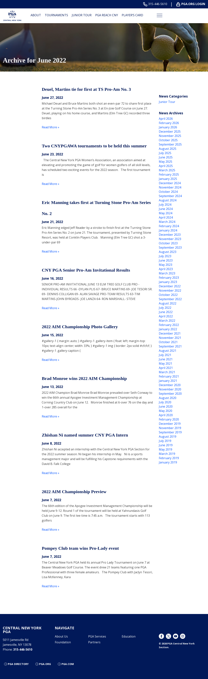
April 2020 (166, 415)
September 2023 (170, 247)
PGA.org (45, 664)
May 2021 (165, 363)
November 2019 (170, 428)
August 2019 (167, 436)
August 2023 (167, 252)
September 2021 (170, 346)
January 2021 (168, 381)
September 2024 (170, 196)
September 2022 (170, 299)
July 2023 (165, 256)
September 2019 (170, 432)
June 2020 (166, 406)
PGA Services (97, 636)
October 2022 (168, 295)
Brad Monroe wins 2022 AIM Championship (84, 378)
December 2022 (170, 286)
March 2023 (167, 273)
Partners (94, 642)
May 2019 (165, 449)
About (36, 15)
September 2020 (170, 394)
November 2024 (170, 187)
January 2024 (168, 230)
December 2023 (170, 235)
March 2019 (167, 454)
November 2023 (170, 239)
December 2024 (170, 183)
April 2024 (166, 217)
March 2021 (167, 372)
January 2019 (168, 462)
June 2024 (166, 209)
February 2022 (169, 325)
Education (128, 636)
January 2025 (168, 179)
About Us (61, 636)
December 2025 (170, 131)
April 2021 (166, 368)
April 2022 (166, 316)
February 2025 (169, 174)
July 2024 (165, 204)
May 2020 (165, 411)
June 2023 (166, 260)
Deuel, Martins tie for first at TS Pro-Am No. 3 (86, 89)
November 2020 (170, 389)
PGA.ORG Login (191, 4)
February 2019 (169, 458)
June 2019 (166, 445)
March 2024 (167, 222)
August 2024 (167, 200)
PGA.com (68, 664)
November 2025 (170, 136)
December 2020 (170, 385)
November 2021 (170, 338)
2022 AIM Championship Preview (74, 491)
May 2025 (165, 162)
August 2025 (167, 149)
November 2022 (170, 290)
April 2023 (166, 269)
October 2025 (168, 140)
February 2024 (169, 226)
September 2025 (170, 144)
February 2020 (169, 419)
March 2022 (167, 320)
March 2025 (167, 170)
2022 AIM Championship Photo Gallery (80, 326)
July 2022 (165, 308)
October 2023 (168, 243)
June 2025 (166, 157)
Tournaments (56, 15)
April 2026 (166, 119)
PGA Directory (18, 664)
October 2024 (168, 192)
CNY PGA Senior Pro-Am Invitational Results (86, 270)
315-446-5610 (156, 4)
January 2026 (168, 127)
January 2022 (168, 329)
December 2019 (170, 424)
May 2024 (165, 213)
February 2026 (169, 123)
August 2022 (167, 303)
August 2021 (167, 351)
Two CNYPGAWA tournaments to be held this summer (94, 145)
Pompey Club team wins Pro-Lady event (80, 548)
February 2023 (169, 278)
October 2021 (168, 342)
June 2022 (166, 312)
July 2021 (165, 355)
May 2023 (165, 265)
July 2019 (165, 441)
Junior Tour (82, 15)
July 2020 (165, 402)
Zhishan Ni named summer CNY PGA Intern (85, 435)
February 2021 (169, 376)
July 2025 (165, 153)
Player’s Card (132, 15)
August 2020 (167, 398)
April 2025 (166, 166)
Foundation (63, 642)
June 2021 (166, 359)
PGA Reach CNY (106, 15)
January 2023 (168, 282)
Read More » (50, 127)
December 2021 (170, 333)
